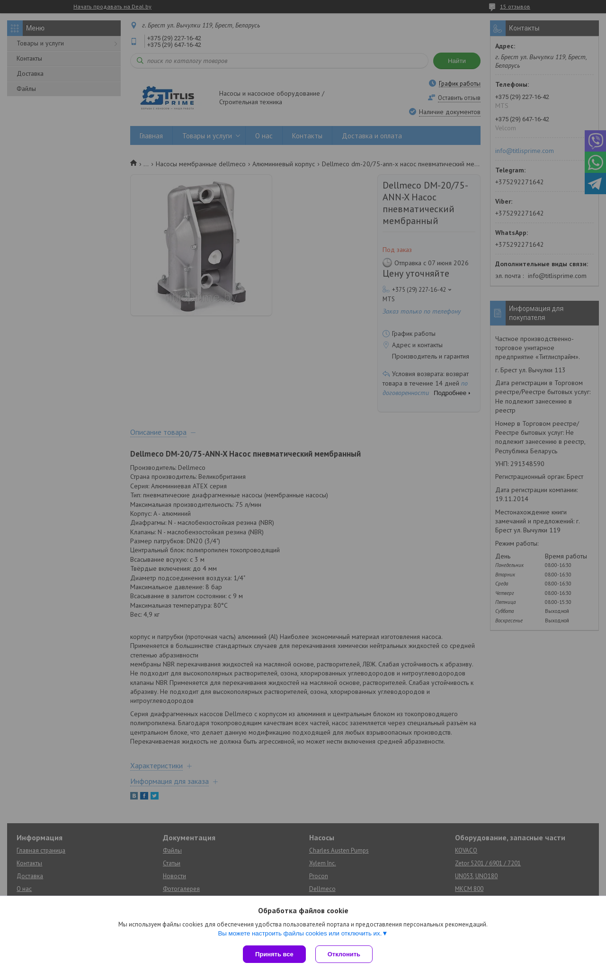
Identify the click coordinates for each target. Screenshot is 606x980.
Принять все (274, 954)
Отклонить (344, 954)
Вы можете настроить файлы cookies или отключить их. (300, 933)
